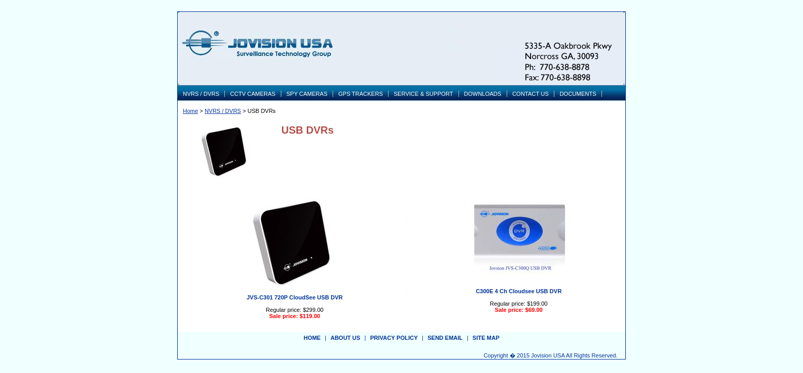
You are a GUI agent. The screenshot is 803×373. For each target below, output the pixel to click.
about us (345, 338)
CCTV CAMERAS (252, 94)
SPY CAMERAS (306, 94)
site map (485, 338)
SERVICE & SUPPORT (423, 94)
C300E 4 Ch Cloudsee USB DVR (519, 291)
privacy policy (394, 338)
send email (445, 338)
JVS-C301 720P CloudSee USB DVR (295, 297)
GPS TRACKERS (360, 94)
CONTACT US (530, 94)
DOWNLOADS (482, 94)
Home (190, 111)
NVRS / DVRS (201, 94)
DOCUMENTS (578, 94)
